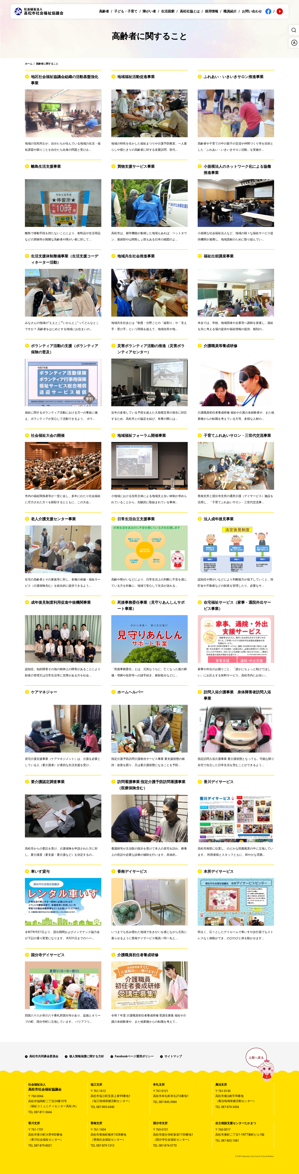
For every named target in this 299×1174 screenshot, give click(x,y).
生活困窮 (167, 11)
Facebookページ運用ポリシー (134, 1056)
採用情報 (211, 11)
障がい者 (149, 11)
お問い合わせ (252, 11)
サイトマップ (173, 1056)
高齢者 (104, 11)
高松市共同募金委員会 (43, 1056)
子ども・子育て (125, 11)
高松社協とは (190, 11)
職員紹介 (230, 11)
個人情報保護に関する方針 (86, 1056)
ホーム (28, 63)
